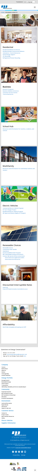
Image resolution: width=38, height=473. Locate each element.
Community (5, 389)
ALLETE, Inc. (17, 440)
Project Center (5, 414)
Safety (3, 418)
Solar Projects (5, 383)
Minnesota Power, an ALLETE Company (6, 7)
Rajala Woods (5, 405)
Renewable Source (8, 248)
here (25, 356)
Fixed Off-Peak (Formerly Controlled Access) (15, 289)
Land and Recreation (7, 403)
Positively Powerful (6, 391)
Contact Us (4, 413)
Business (7, 86)
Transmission (5, 385)
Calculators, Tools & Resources (11, 53)
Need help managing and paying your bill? (14, 327)
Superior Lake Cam (6, 408)
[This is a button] (34, 7)
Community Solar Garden (10, 249)
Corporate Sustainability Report (23, 447)
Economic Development (7, 398)
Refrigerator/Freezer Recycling (11, 58)
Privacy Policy (16, 455)
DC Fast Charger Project (9, 210)
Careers (3, 367)
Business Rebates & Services (11, 91)
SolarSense (6, 251)
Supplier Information (9, 423)
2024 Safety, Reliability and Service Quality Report (14, 387)
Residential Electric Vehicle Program (13, 211)
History (3, 372)
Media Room (5, 368)
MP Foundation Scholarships (8, 395)
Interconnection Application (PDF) (14, 257)
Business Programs (8, 89)
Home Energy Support (9, 54)
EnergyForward (5, 380)
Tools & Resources (8, 94)
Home (2, 12)
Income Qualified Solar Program (12, 252)
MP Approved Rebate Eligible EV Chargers (14, 213)
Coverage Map (5, 373)
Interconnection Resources (12, 259)
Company (5, 365)
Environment (6, 401)
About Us (4, 370)
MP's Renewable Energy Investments (13, 254)
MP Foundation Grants (7, 393)
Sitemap (23, 455)
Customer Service (7, 410)
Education (4, 396)
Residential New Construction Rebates (13, 51)
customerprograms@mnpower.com (17, 354)
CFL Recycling (6, 56)
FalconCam (4, 406)
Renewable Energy (6, 382)
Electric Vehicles (7, 420)
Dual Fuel (5, 287)
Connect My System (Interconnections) (14, 256)
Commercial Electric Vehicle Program (13, 208)
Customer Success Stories (10, 92)
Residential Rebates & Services (11, 49)
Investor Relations (6, 375)
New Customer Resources (8, 416)
